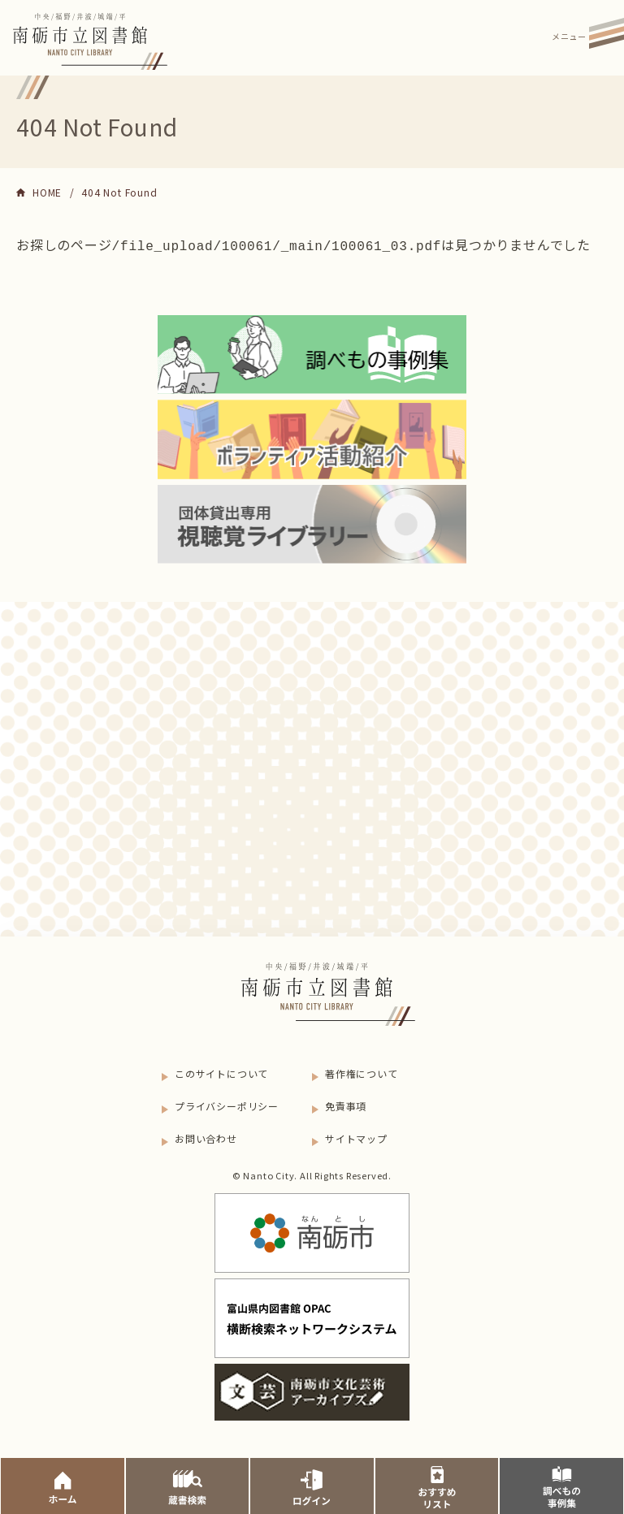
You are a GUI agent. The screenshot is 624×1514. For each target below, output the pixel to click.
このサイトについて (221, 1072)
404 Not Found (119, 192)
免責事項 (345, 1104)
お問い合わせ (206, 1137)
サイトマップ (356, 1137)
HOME (47, 192)
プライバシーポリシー (227, 1104)
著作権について (361, 1072)
